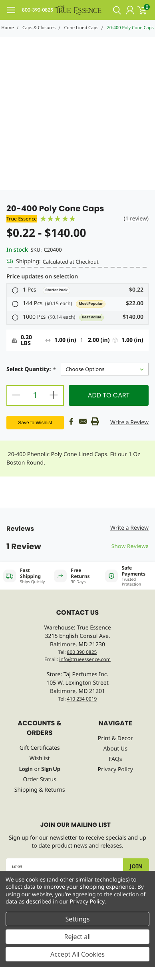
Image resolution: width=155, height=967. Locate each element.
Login (26, 768)
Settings (78, 919)
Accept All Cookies (77, 954)
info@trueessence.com (85, 659)
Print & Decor (115, 738)
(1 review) (136, 218)
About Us (115, 749)
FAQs (115, 759)
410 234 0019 (82, 698)
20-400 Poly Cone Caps (130, 28)
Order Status (39, 779)
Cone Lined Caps (81, 28)
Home (7, 28)
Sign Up (50, 768)
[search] (115, 10)
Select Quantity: (31, 370)
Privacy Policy (115, 769)
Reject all (77, 936)
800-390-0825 (37, 10)
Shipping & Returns (39, 790)
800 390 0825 (82, 652)
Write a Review (129, 422)
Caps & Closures (39, 28)
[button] (77, 290)
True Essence (21, 218)
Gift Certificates (40, 748)
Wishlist (40, 758)
